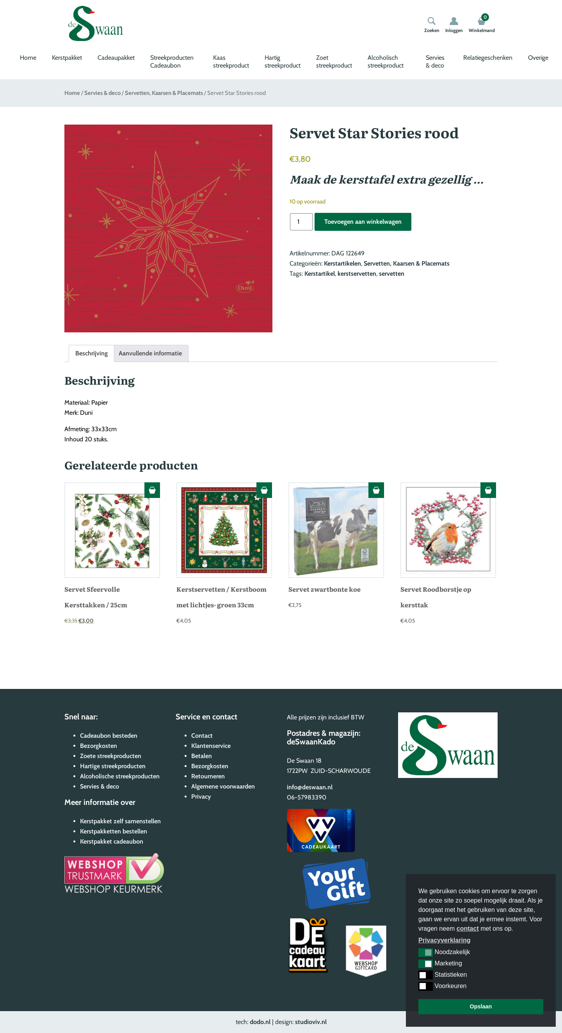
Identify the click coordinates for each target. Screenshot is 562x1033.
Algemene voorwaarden (223, 786)
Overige (538, 57)
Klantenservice (211, 745)
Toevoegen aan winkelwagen (363, 221)
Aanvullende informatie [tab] (150, 353)
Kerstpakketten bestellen (113, 831)
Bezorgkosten (98, 745)
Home (28, 57)
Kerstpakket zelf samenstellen (120, 821)
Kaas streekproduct (231, 61)
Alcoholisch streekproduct (386, 61)
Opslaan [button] (481, 1006)
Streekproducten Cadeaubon (172, 61)
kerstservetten (357, 273)
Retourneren (208, 776)
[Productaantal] (301, 221)
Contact (202, 735)
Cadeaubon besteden (108, 735)
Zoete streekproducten (110, 756)
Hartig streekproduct (283, 61)
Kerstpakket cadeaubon (111, 841)
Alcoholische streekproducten (120, 776)
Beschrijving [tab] (91, 353)
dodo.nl (260, 1022)
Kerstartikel (319, 273)
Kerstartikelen (342, 263)
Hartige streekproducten (113, 766)
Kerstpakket (67, 57)
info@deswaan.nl (310, 787)
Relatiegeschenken (487, 57)
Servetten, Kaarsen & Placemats (164, 92)
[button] (425, 952)
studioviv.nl (311, 1022)
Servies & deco (435, 61)
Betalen (201, 756)
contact (468, 928)
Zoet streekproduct (334, 61)
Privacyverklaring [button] (444, 940)
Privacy (201, 796)
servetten (391, 273)
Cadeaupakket (116, 57)
